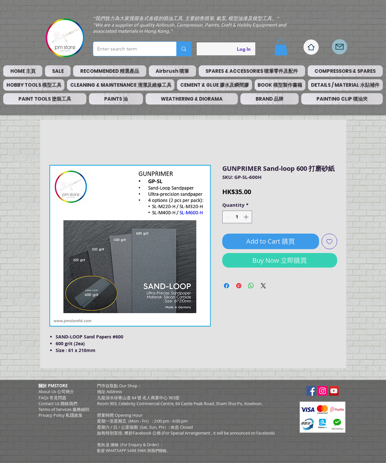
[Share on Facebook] (226, 286)
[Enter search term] (130, 49)
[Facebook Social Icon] (311, 391)
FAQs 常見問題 (52, 398)
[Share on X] (263, 286)
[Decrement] (227, 217)
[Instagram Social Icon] (322, 391)
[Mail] (339, 46)
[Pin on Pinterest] (239, 286)
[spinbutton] (237, 217)
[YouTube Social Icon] (334, 391)
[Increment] (246, 217)
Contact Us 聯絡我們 (58, 403)
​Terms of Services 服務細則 (64, 409)
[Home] (311, 47)
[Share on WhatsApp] (251, 286)
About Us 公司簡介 (56, 391)
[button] (281, 47)
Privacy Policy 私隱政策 (61, 415)
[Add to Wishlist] (329, 241)
